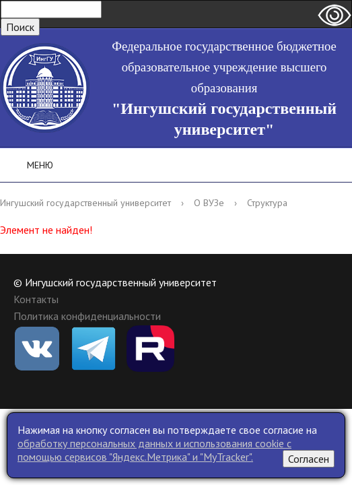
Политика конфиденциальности (87, 316)
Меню (30, 165)
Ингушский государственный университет (85, 203)
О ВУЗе (209, 203)
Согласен (308, 458)
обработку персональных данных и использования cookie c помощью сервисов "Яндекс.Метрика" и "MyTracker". (154, 450)
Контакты (36, 299)
